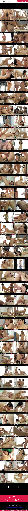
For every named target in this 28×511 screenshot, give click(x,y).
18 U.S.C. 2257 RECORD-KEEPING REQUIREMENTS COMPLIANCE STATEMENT (14, 507)
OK (26, 510)
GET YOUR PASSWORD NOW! (14, 498)
